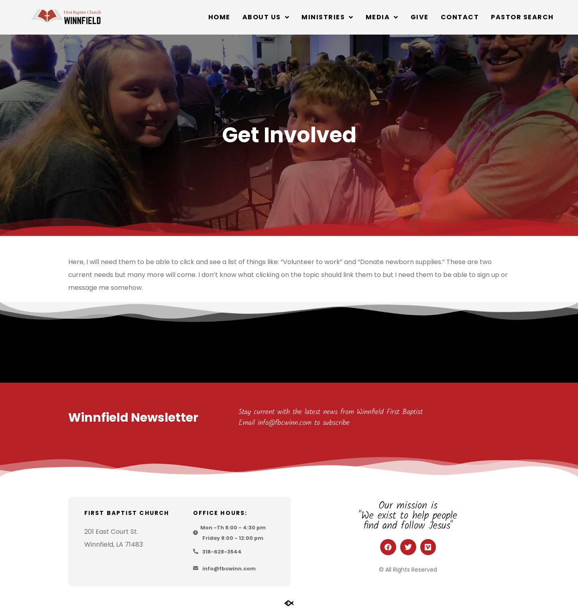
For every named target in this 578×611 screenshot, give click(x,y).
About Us (266, 17)
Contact (460, 17)
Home (219, 17)
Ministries (327, 17)
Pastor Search (522, 17)
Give (420, 17)
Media (382, 17)
